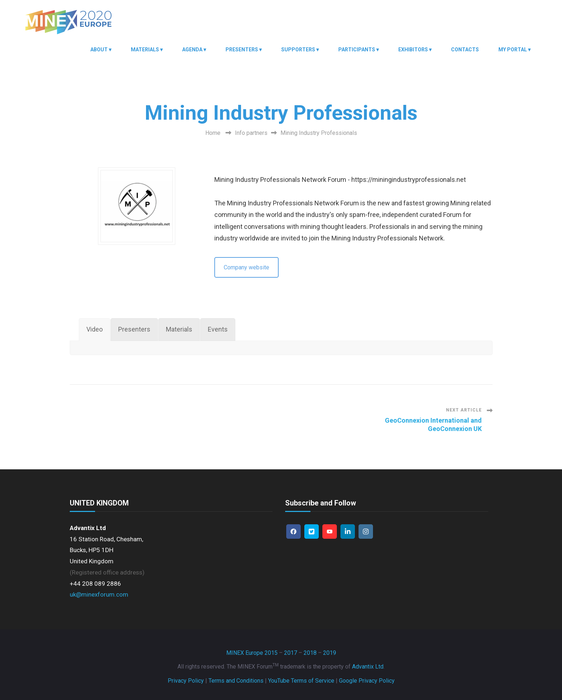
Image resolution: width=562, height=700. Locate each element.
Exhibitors (413, 49)
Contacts (465, 49)
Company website (246, 267)
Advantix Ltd (367, 666)
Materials (145, 49)
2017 (290, 652)
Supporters (298, 49)
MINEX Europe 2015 (252, 652)
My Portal (512, 49)
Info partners (251, 132)
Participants (356, 49)
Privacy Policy (186, 680)
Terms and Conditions (236, 680)
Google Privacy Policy (367, 680)
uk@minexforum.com (99, 594)
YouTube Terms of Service (301, 680)
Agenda (192, 49)
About (99, 49)
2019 (329, 652)
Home (212, 132)
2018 (310, 652)
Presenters (242, 49)
